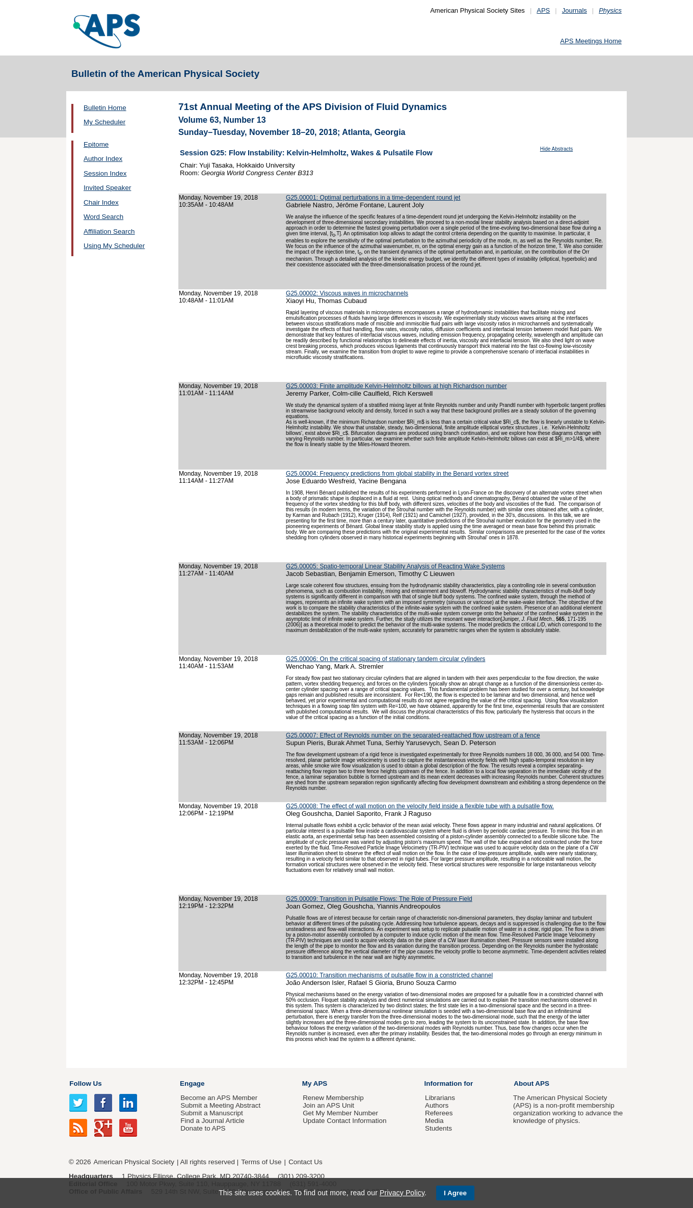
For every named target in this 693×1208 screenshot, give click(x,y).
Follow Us (85, 1083)
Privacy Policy (402, 1193)
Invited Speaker (107, 187)
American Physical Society (134, 1162)
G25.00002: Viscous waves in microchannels (347, 293)
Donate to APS (202, 1128)
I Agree (455, 1193)
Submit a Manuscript (211, 1113)
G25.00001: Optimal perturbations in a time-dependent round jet (373, 197)
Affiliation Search (109, 231)
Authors (436, 1105)
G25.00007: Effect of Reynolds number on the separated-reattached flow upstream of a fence (413, 735)
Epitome (96, 144)
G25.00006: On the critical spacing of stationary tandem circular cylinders (385, 659)
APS (543, 10)
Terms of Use (261, 1162)
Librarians (440, 1098)
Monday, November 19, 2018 (218, 197)
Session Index (105, 173)
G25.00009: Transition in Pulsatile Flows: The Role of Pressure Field (379, 898)
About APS (531, 1083)
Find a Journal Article (212, 1120)
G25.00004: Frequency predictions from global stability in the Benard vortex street (397, 473)
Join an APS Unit (328, 1105)
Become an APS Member (218, 1098)
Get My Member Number (340, 1113)
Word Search (103, 217)
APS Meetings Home (591, 41)
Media (434, 1120)
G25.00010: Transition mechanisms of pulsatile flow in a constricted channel (389, 975)
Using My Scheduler (114, 246)
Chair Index (101, 202)
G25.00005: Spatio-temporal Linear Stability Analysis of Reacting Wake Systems (395, 566)
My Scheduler (104, 122)
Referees (439, 1113)
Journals (574, 10)
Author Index (103, 158)
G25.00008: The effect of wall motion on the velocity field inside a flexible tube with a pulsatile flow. (420, 806)
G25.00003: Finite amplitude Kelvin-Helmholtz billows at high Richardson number (396, 386)
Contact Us (305, 1162)
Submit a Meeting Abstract (220, 1105)
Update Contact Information (344, 1120)
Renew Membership (333, 1098)
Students (438, 1128)
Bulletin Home (105, 108)
